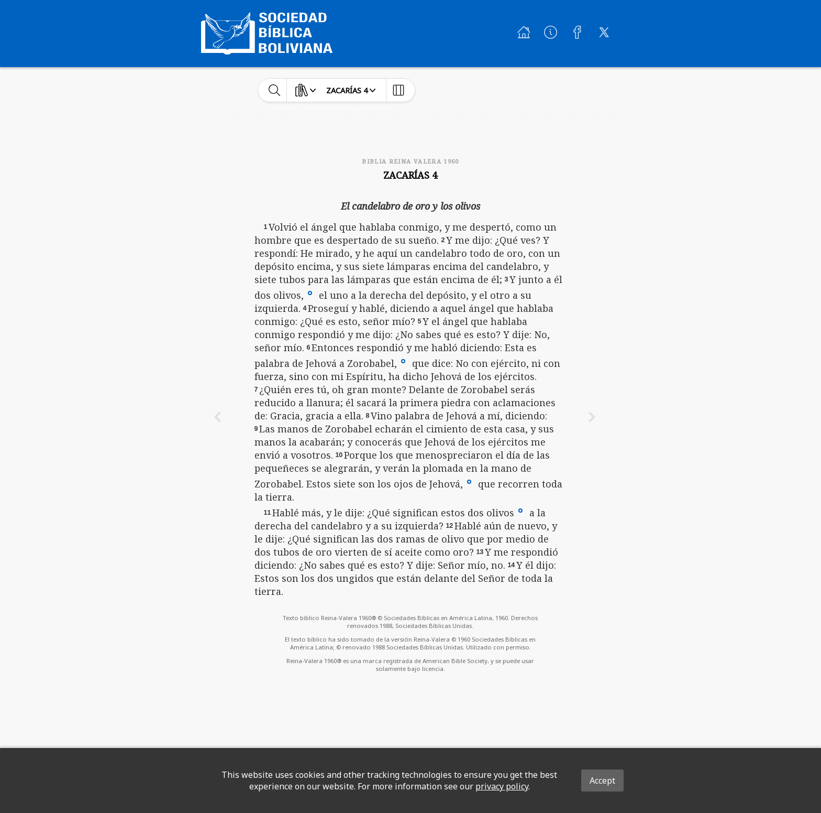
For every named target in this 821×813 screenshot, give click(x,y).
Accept (602, 780)
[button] (310, 292)
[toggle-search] (274, 90)
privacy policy (501, 786)
